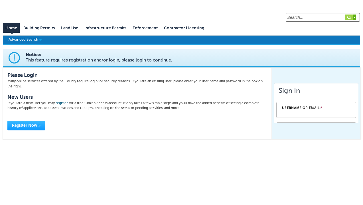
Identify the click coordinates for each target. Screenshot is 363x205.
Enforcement (145, 28)
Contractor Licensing (184, 28)
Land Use (69, 28)
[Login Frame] (316, 103)
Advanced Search (25, 39)
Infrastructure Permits (105, 28)
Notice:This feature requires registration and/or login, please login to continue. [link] (99, 57)
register (62, 103)
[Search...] (323, 17)
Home (11, 28)
